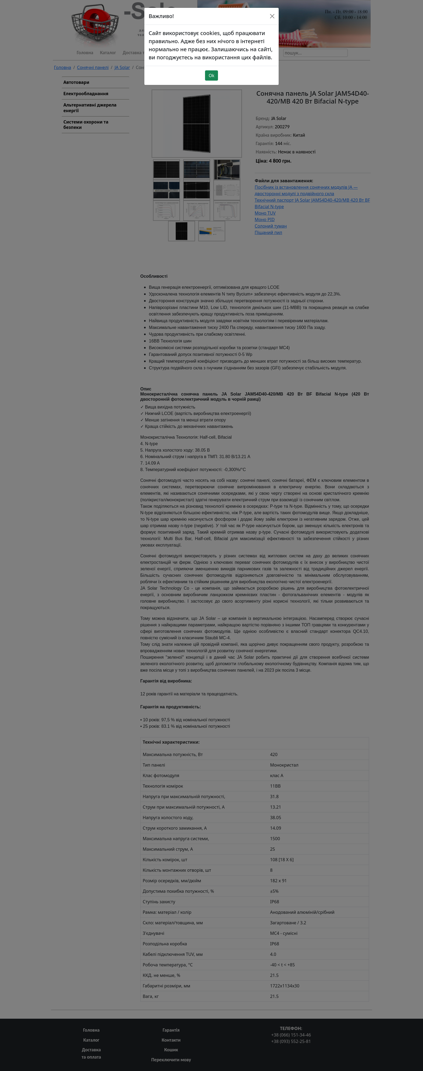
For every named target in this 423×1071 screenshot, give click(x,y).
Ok (211, 75)
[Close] (272, 16)
